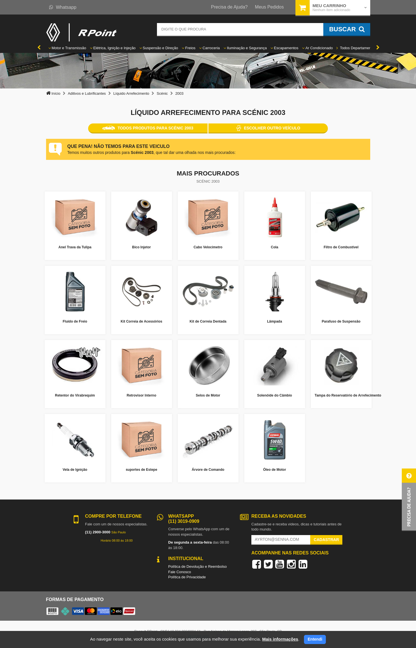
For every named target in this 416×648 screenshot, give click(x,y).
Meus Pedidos (269, 7)
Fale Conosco (179, 572)
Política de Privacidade (187, 577)
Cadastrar (326, 539)
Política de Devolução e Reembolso (197, 566)
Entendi (315, 639)
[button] (409, 500)
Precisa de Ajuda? (229, 7)
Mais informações (280, 639)
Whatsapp (62, 7)
